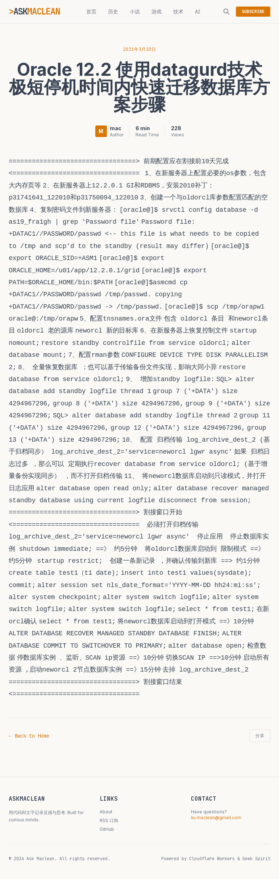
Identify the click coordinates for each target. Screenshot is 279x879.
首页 (91, 11)
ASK (36, 11)
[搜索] (226, 11)
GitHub (107, 829)
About (106, 811)
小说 (135, 11)
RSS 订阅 (109, 820)
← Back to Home (29, 735)
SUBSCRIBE (253, 12)
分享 (259, 736)
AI (198, 11)
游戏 (156, 11)
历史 (113, 11)
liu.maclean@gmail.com (216, 817)
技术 (178, 11)
